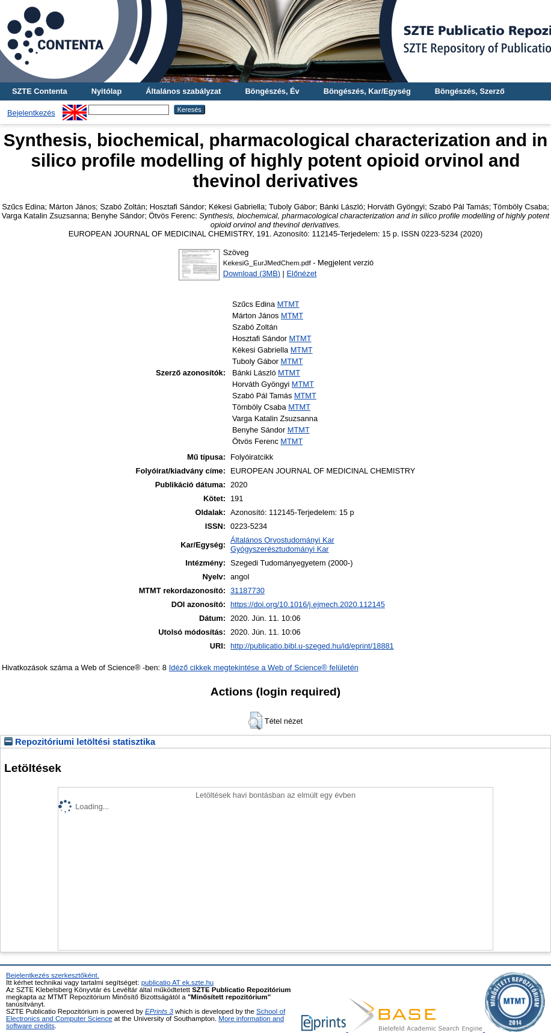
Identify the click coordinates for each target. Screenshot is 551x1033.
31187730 (247, 590)
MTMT (288, 304)
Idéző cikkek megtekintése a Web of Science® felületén (264, 667)
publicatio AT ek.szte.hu (177, 982)
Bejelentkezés (31, 112)
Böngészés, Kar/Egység (367, 91)
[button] (255, 721)
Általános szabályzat (183, 91)
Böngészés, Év (272, 91)
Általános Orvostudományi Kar (282, 539)
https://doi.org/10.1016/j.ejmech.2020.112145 (307, 604)
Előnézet (302, 273)
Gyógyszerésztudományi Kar (279, 549)
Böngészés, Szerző (470, 91)
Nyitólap (106, 91)
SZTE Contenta (39, 91)
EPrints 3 (159, 1011)
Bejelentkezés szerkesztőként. (52, 975)
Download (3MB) (251, 273)
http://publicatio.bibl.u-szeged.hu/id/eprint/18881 (312, 645)
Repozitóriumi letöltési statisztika (79, 742)
